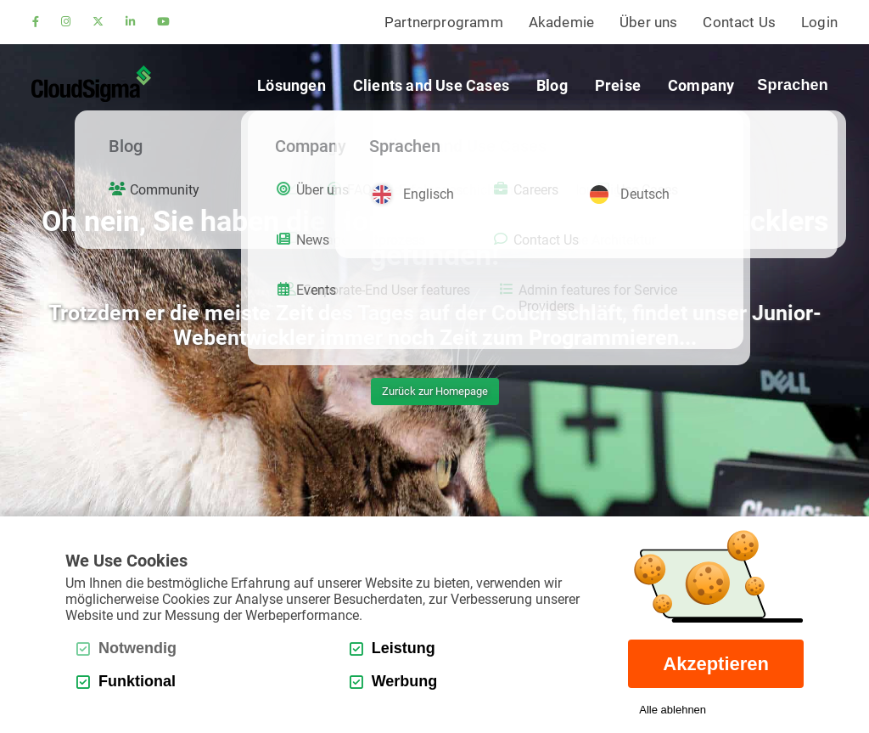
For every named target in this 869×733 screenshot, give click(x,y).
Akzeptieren (716, 663)
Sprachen (792, 84)
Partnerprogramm (443, 22)
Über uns (648, 22)
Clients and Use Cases (431, 85)
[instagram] (65, 22)
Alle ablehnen (672, 709)
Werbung (394, 681)
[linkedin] (130, 22)
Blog (552, 85)
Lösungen (291, 85)
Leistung (392, 648)
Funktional (126, 681)
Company (701, 85)
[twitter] (98, 22)
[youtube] (163, 22)
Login (819, 22)
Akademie (561, 22)
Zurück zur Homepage (435, 391)
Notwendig (126, 648)
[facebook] (35, 22)
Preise (618, 85)
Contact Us (739, 22)
